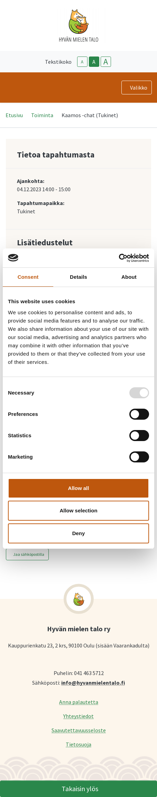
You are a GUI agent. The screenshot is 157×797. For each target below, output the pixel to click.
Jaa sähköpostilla (28, 554)
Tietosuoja (78, 744)
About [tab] (129, 277)
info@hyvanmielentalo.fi (93, 682)
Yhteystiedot (78, 716)
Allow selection (78, 510)
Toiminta (42, 115)
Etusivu (14, 115)
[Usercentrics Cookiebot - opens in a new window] (119, 258)
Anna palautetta (78, 701)
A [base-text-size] (93, 61)
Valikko (138, 87)
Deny (78, 533)
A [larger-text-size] (105, 62)
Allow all (78, 488)
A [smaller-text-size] (82, 62)
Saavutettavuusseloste (79, 730)
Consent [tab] (28, 277)
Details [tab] (78, 277)
